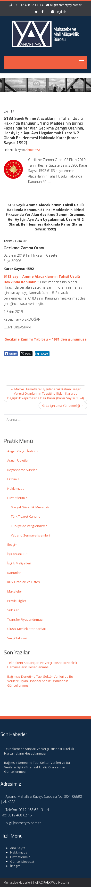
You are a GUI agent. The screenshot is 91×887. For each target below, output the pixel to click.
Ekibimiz (13, 479)
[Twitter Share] (26, 353)
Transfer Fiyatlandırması (25, 619)
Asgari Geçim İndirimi (22, 451)
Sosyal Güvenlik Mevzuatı (30, 507)
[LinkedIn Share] (42, 353)
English (58, 11)
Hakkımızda (16, 488)
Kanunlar (14, 572)
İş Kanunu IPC (17, 554)
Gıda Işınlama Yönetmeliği (63, 405)
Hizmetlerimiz (17, 498)
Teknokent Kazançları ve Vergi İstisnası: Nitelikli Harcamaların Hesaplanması (42, 664)
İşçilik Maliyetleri (19, 563)
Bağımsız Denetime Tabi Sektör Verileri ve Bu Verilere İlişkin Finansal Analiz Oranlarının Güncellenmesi (40, 681)
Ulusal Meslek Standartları (26, 629)
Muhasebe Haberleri (18, 882)
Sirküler (13, 610)
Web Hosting (60, 882)
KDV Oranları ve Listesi (24, 582)
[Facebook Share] (11, 353)
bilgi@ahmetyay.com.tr (66, 5)
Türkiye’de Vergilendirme (29, 526)
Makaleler (14, 591)
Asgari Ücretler (18, 460)
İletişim (12, 544)
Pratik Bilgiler (16, 601)
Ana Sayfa (16, 848)
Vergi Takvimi (17, 638)
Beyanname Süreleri (22, 470)
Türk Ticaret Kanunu (26, 516)
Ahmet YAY (33, 150)
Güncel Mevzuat (21, 861)
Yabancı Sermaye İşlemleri (30, 535)
